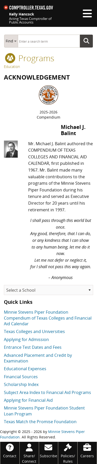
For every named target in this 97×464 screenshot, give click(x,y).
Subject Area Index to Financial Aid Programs (47, 392)
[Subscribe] (48, 450)
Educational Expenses (25, 369)
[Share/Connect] (29, 453)
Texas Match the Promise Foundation (40, 421)
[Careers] (87, 450)
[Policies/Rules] (67, 453)
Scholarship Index (21, 384)
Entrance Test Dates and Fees (33, 347)
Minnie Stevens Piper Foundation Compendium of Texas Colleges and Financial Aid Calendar (48, 318)
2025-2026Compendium (48, 115)
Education (12, 66)
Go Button (88, 41)
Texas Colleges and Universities (34, 331)
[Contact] (9, 450)
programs (29, 58)
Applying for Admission (26, 339)
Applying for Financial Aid (28, 400)
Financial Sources (21, 377)
